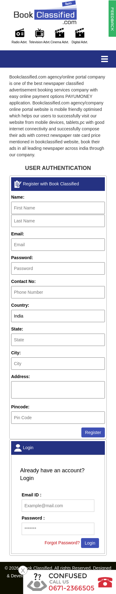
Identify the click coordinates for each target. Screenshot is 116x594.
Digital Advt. (80, 42)
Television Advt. (39, 42)
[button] (112, 18)
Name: (17, 197)
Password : (33, 518)
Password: (22, 257)
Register (93, 432)
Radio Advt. (19, 42)
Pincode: (20, 406)
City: (16, 352)
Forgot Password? (62, 542)
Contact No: (23, 281)
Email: (17, 233)
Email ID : (31, 494)
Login (90, 543)
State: (17, 328)
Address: (20, 376)
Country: (20, 305)
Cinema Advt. (59, 42)
